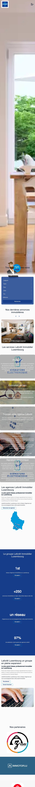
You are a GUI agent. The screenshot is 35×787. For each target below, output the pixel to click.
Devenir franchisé (7, 684)
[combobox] (17, 280)
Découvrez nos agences (9, 508)
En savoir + (17, 575)
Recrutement (6, 681)
